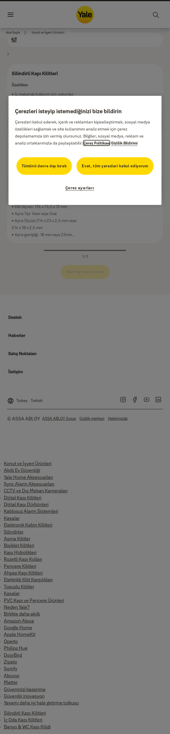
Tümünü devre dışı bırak (44, 165)
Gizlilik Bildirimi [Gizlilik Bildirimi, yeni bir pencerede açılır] (124, 143)
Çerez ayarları (79, 187)
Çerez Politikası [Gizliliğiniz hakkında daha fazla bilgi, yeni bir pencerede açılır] (97, 143)
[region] (85, 150)
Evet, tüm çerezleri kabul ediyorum (115, 165)
